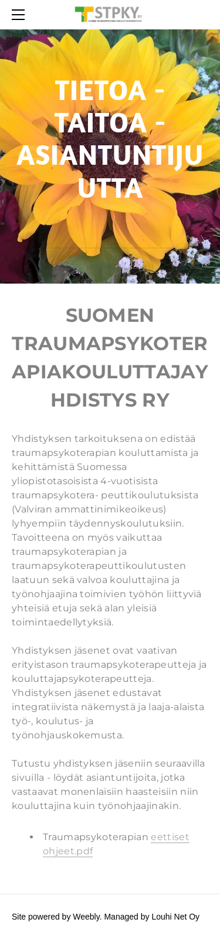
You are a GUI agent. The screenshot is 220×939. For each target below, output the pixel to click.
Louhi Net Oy (175, 916)
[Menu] (20, 14)
